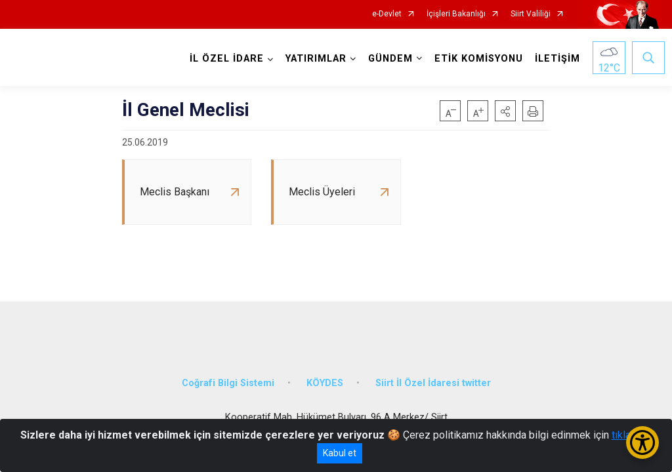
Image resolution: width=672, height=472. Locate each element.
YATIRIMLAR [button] (313, 58)
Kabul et (339, 453)
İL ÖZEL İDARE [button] (224, 58)
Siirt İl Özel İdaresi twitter (433, 375)
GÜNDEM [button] (388, 58)
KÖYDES (324, 375)
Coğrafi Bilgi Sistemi (228, 375)
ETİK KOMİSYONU (476, 58)
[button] (505, 110)
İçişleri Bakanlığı (456, 14)
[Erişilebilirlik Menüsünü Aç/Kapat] (642, 442)
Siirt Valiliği (531, 14)
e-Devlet (387, 14)
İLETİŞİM (555, 58)
